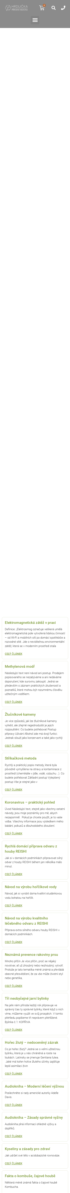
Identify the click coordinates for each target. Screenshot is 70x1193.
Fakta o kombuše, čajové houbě (30, 1176)
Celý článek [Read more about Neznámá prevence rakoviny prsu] (13, 986)
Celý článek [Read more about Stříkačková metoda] (13, 789)
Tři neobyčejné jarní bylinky (27, 998)
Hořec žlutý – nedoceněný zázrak (31, 1043)
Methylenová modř (20, 667)
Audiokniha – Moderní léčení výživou (34, 1086)
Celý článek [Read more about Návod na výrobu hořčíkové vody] (13, 905)
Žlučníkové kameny (20, 714)
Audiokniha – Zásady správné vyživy (34, 1118)
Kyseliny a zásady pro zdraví (27, 1149)
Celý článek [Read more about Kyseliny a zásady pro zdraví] (13, 1163)
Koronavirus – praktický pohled (30, 802)
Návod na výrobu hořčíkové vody (31, 887)
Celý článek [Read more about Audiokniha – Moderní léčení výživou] (13, 1105)
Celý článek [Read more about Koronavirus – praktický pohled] (13, 833)
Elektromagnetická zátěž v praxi (30, 623)
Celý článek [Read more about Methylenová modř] (13, 702)
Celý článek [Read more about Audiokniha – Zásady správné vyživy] (13, 1136)
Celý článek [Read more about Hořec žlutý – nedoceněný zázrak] (13, 1073)
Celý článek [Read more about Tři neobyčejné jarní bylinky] (13, 1030)
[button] (35, 20)
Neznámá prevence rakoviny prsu (31, 955)
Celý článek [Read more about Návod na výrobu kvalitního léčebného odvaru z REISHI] (13, 942)
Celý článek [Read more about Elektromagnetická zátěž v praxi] (13, 654)
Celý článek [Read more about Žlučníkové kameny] (13, 746)
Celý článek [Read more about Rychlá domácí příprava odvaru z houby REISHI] (13, 874)
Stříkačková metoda (20, 758)
